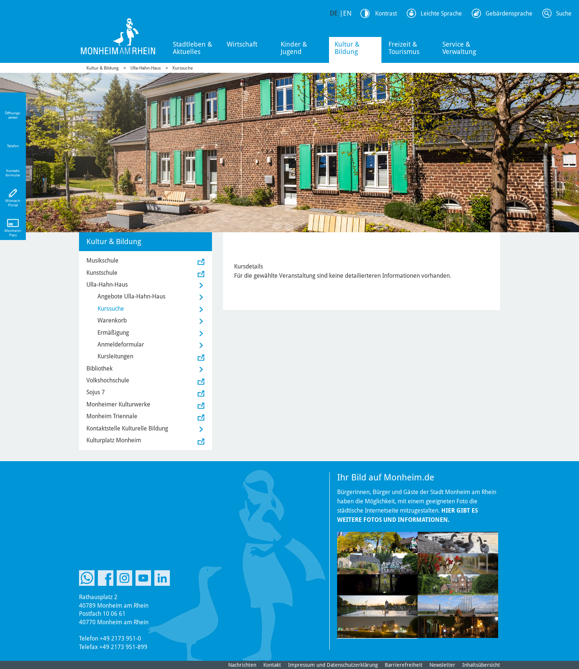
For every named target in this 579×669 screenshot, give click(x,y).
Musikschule (102, 260)
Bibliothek (99, 368)
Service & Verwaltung (459, 47)
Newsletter (442, 665)
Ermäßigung (113, 332)
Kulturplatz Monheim (113, 440)
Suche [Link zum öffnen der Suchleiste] (564, 13)
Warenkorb (112, 320)
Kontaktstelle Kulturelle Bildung (127, 428)
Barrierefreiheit (403, 665)
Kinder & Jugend (294, 47)
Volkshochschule (107, 380)
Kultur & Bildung (347, 47)
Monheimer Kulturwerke (118, 404)
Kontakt (272, 665)
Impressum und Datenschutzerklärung (333, 665)
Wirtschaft (242, 44)
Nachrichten (242, 665)
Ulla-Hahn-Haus (145, 68)
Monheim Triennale (111, 416)
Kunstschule (101, 272)
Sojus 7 (95, 392)
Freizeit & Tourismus (403, 47)
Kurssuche (182, 68)
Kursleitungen (115, 356)
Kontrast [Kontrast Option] (386, 13)
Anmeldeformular (120, 344)
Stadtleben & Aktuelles (192, 47)
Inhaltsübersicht (481, 665)
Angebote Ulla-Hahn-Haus (131, 296)
